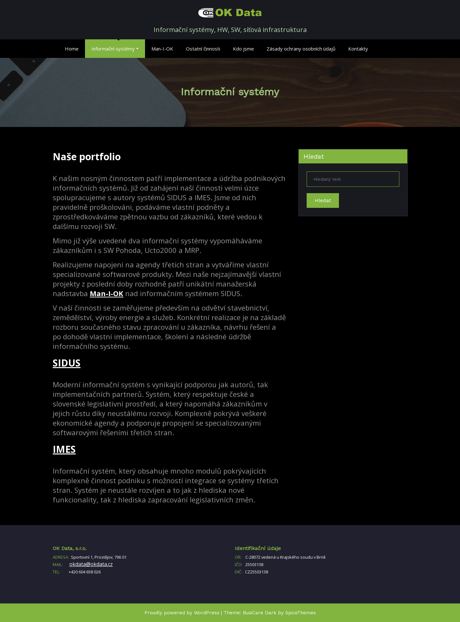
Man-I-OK (162, 48)
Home (72, 48)
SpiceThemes (300, 613)
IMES (64, 449)
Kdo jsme (243, 48)
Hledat (313, 156)
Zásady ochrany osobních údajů (301, 48)
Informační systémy (115, 48)
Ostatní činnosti (203, 48)
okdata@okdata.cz (91, 564)
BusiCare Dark (259, 613)
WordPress (206, 613)
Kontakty (358, 48)
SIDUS (66, 362)
